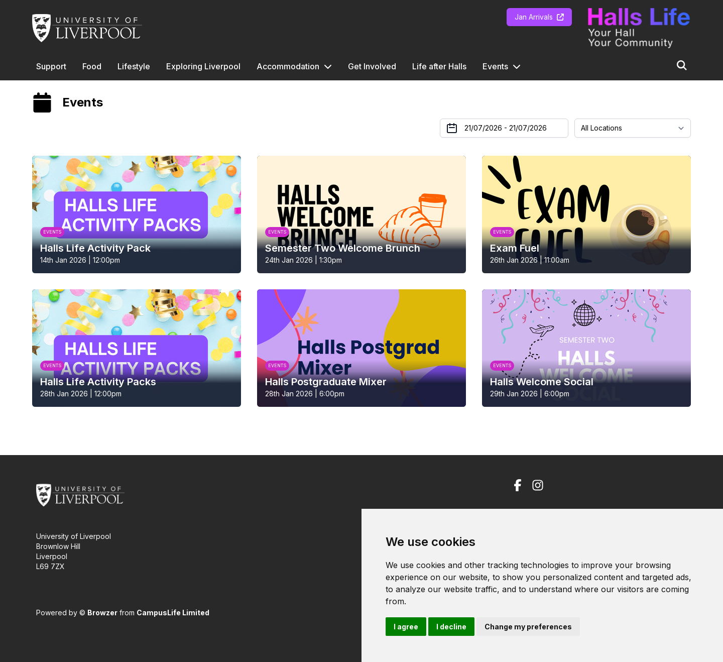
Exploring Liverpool (203, 66)
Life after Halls (439, 66)
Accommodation (288, 66)
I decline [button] (451, 626)
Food (91, 66)
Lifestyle (133, 66)
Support (51, 66)
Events (495, 66)
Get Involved (372, 66)
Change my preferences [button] (528, 626)
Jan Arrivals (539, 17)
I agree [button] (406, 626)
